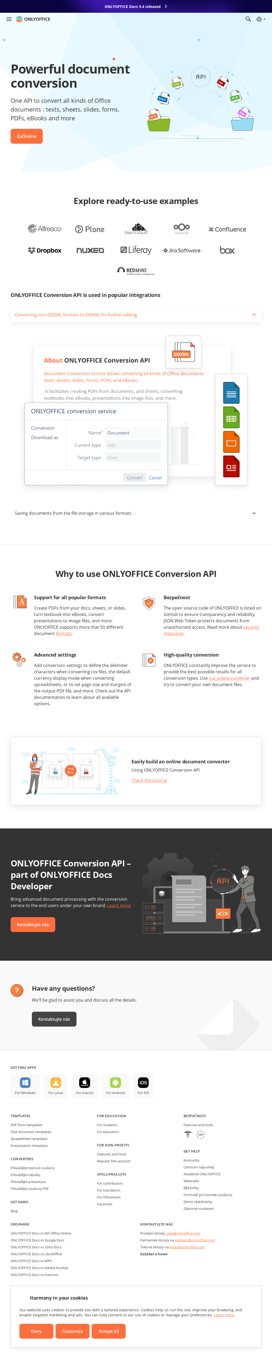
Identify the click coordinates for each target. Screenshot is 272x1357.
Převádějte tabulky (25, 1174)
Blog (14, 1211)
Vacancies (104, 1204)
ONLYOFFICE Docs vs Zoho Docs (36, 1247)
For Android (115, 1092)
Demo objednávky (198, 1201)
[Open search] (248, 19)
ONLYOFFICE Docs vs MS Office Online (41, 1233)
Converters (22, 1158)
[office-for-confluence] (227, 228)
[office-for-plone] (90, 228)
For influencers (109, 1197)
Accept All (109, 1331)
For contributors (110, 1183)
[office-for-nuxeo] (90, 250)
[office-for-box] (227, 250)
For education (111, 1115)
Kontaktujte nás (33, 925)
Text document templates (31, 1131)
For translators (108, 1190)
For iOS (143, 1092)
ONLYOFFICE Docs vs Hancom (34, 1274)
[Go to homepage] (33, 19)
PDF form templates (26, 1124)
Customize (72, 1331)
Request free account (113, 1161)
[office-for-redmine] (136, 271)
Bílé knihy (191, 1187)
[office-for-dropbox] (44, 250)
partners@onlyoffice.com (195, 1240)
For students (107, 1124)
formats (64, 633)
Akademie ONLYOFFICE (202, 1174)
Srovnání (20, 1224)
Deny (36, 1331)
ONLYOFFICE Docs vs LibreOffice (36, 1254)
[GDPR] (200, 1135)
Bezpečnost (195, 1115)
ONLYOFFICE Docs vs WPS (31, 1260)
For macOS (84, 1092)
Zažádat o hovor (154, 1254)
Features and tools (111, 1154)
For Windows (25, 1092)
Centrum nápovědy (199, 1167)
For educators (108, 1131)
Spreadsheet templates (29, 1138)
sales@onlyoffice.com (183, 1233)
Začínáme (26, 136)
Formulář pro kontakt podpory (208, 1194)
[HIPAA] (188, 1135)
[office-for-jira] (181, 250)
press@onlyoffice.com (187, 1247)
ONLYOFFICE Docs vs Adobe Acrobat (39, 1267)
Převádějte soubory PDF (30, 1188)
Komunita (191, 1160)
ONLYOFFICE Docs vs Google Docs (37, 1240)
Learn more (119, 905)
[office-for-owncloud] (136, 228)
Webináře (191, 1181)
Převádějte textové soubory (33, 1167)
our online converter (229, 678)
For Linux (55, 1092)
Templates (21, 1115)
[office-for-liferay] (136, 250)
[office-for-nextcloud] (181, 228)
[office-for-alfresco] (44, 228)
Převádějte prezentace (28, 1181)
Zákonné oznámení (199, 1208)
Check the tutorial (149, 780)
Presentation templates (29, 1145)
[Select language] (261, 19)
